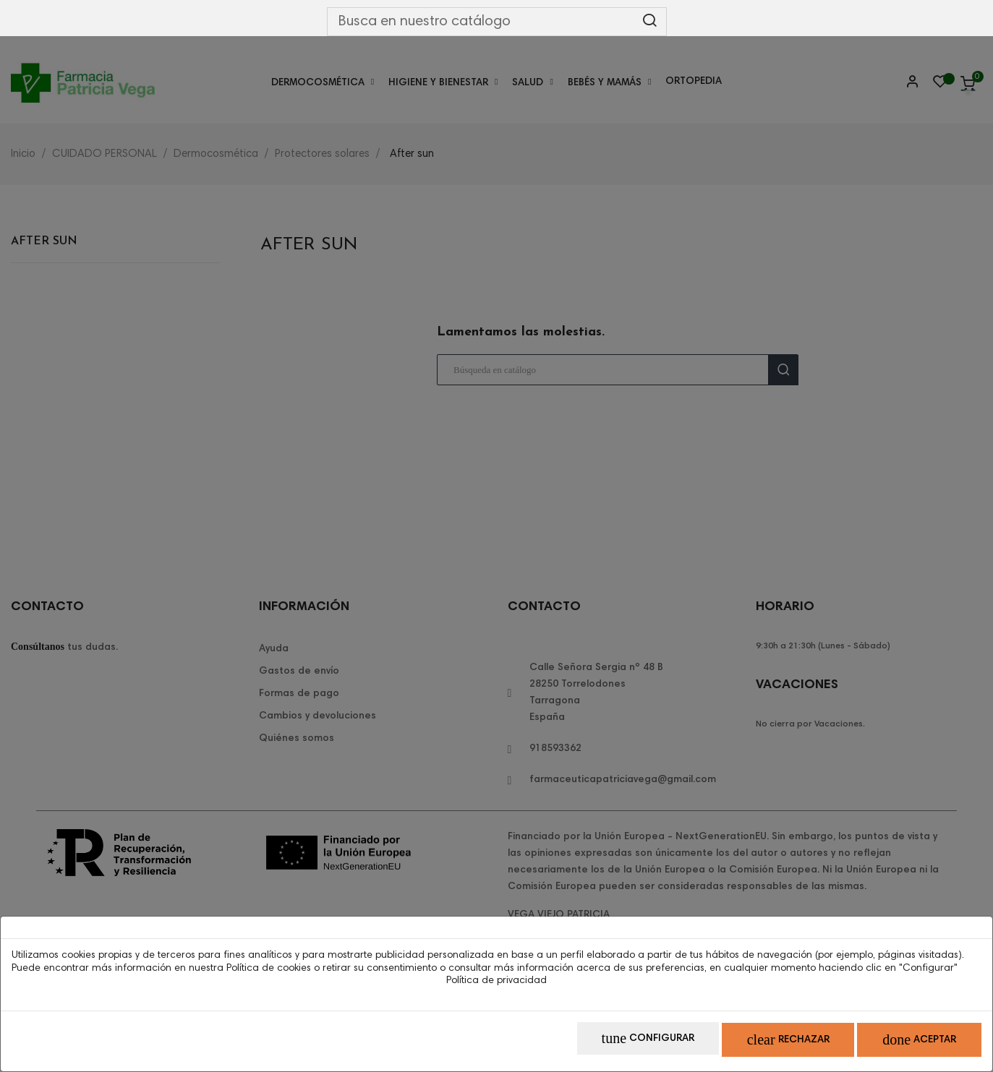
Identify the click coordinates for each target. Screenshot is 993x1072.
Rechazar (764, 1043)
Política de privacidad (496, 986)
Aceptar (911, 1043)
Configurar (607, 1043)
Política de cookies (268, 973)
